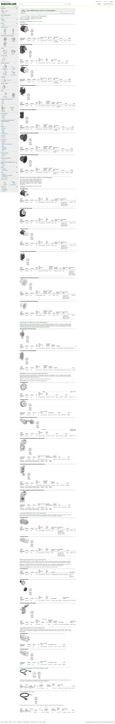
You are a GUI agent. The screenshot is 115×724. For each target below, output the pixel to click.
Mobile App (19, 722)
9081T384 (72, 222)
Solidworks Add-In (26, 722)
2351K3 (62, 63)
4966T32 (71, 552)
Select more (4, 13)
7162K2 (69, 105)
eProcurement (33, 722)
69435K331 (71, 435)
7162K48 (65, 40)
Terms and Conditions (104, 722)
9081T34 (71, 245)
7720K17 (59, 646)
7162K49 (65, 81)
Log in (111, 1)
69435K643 (62, 485)
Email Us (105, 1)
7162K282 (67, 172)
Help (40, 722)
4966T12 (71, 530)
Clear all (15, 6)
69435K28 (61, 435)
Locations (6, 722)
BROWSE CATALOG (6, 1)
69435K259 (64, 507)
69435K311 (71, 397)
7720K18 (59, 664)
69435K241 (63, 414)
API (37, 722)
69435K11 (43, 460)
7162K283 (67, 150)
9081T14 (71, 202)
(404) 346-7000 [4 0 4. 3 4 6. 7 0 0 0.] (98, 1)
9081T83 (73, 315)
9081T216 (74, 295)
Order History (108, 4)
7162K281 (68, 129)
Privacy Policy (111, 722)
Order (99, 4)
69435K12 (43, 461)
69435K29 (64, 459)
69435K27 (61, 397)
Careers (14, 722)
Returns (10, 722)
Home (2, 722)
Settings (44, 722)
